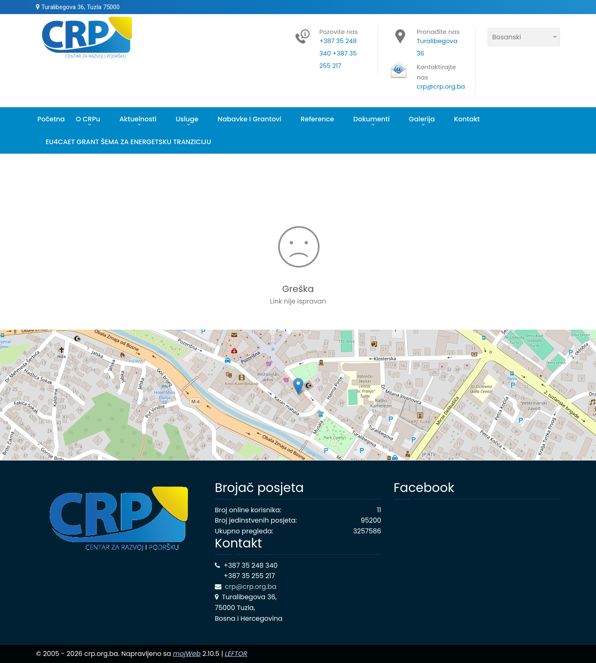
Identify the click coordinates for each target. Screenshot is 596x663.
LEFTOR (236, 653)
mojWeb (187, 653)
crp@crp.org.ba (251, 586)
